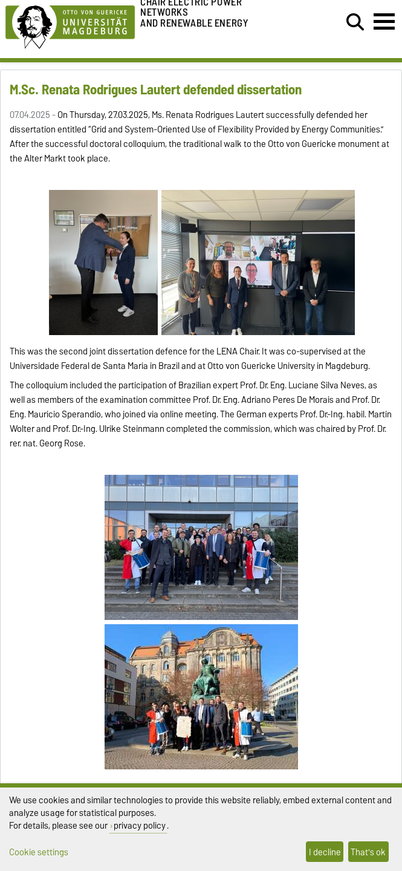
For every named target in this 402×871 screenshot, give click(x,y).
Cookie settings (38, 852)
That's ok (368, 852)
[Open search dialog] (355, 22)
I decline (325, 852)
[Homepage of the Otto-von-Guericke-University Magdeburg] (70, 25)
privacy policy (140, 825)
